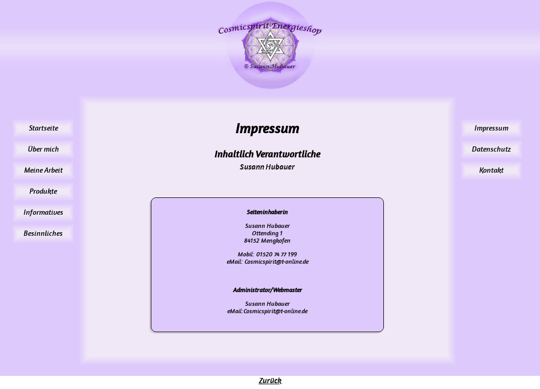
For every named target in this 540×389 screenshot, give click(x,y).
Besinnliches (43, 233)
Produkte (43, 191)
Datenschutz (491, 149)
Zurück (270, 380)
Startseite (43, 128)
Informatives (43, 212)
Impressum (491, 128)
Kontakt (491, 170)
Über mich (43, 149)
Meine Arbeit (43, 170)
